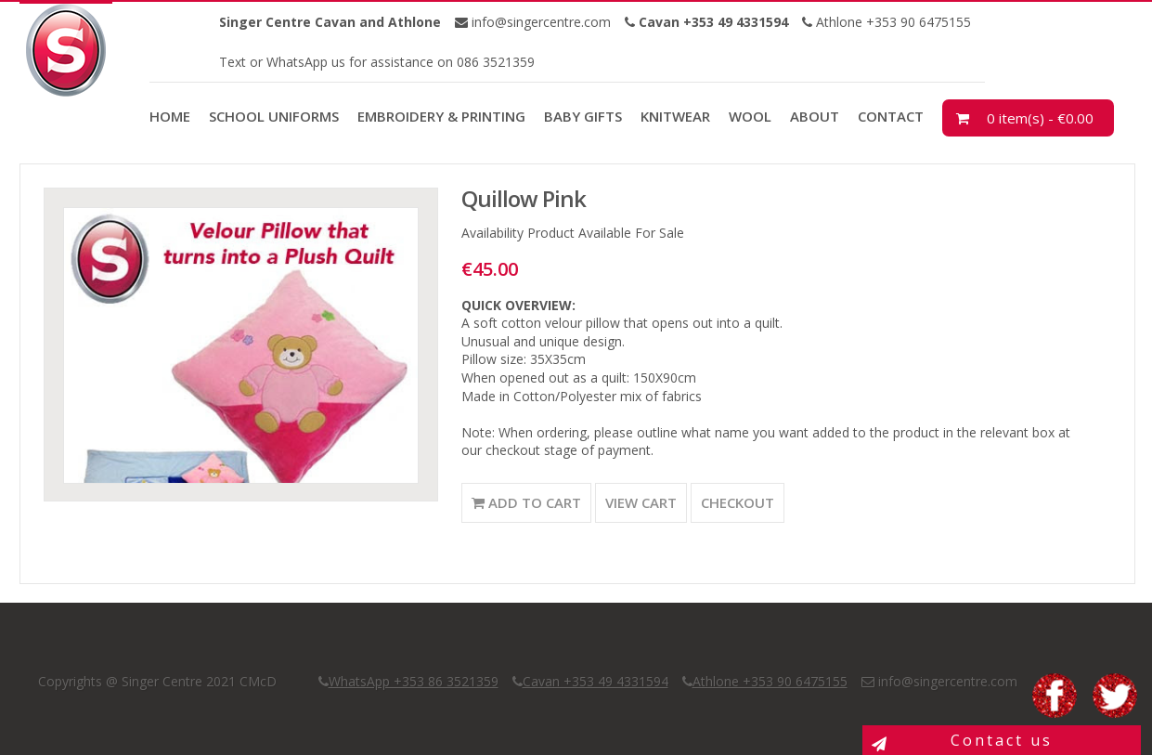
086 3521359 (494, 62)
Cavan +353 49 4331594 (595, 681)
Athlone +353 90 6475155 (891, 22)
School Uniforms (274, 116)
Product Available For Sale (605, 232)
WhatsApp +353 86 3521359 (413, 681)
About (814, 116)
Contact (891, 116)
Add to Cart (526, 502)
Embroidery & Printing (441, 116)
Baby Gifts (583, 116)
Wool (750, 116)
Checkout (737, 502)
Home (169, 116)
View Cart (641, 502)
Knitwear (675, 116)
